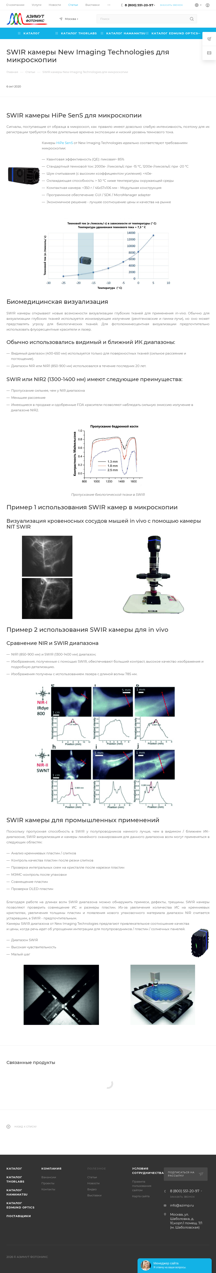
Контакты (48, 1189)
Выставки (94, 1195)
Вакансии (48, 1177)
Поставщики (18, 1216)
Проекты (47, 1183)
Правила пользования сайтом (141, 1186)
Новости (93, 1183)
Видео (92, 1189)
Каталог (14, 1168)
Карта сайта (141, 1196)
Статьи (92, 1177)
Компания (51, 1168)
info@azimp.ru (182, 1205)
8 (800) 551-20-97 (139, 5)
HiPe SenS (64, 143)
